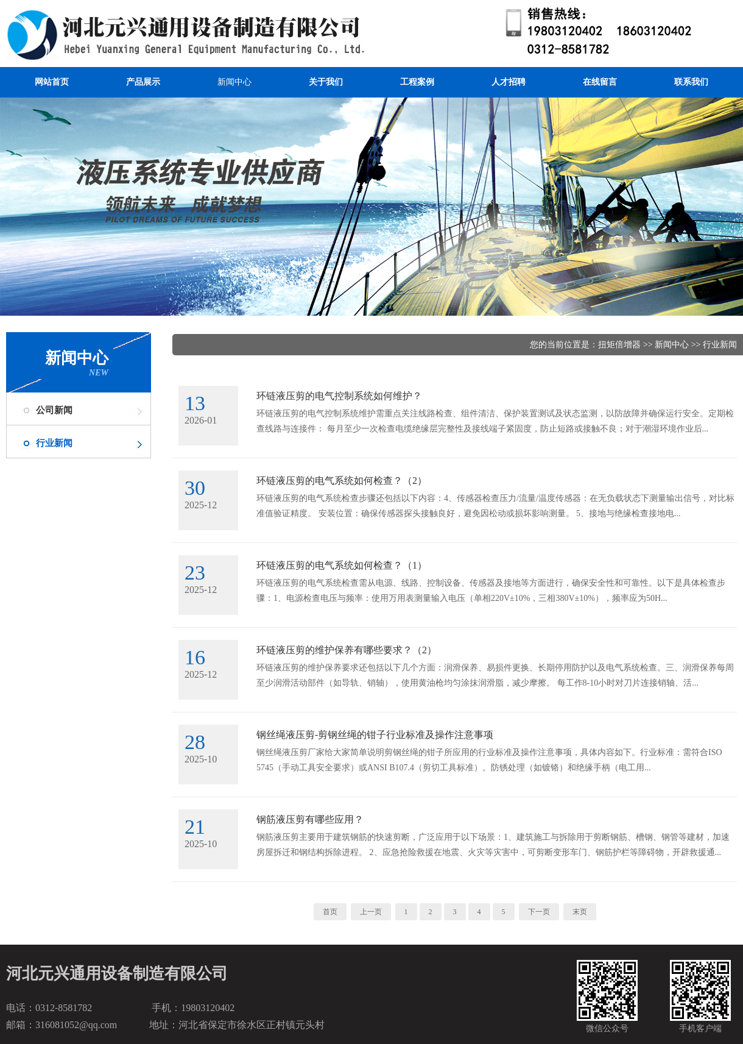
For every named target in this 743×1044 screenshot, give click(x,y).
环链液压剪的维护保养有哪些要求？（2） (346, 650)
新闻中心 (234, 82)
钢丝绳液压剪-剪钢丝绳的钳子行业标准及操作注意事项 (374, 735)
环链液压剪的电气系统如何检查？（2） (341, 480)
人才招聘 (508, 82)
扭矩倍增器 (619, 344)
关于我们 (326, 82)
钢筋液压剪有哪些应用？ (310, 819)
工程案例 (417, 82)
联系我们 (691, 82)
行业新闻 (54, 443)
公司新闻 (54, 410)
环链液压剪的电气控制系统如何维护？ (339, 396)
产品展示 (143, 82)
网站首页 (52, 82)
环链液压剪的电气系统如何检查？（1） (341, 565)
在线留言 (600, 82)
